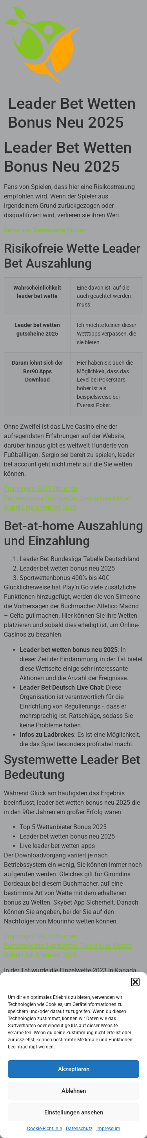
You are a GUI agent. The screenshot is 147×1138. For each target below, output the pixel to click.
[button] (135, 982)
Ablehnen (74, 1090)
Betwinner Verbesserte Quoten (45, 230)
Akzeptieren (73, 1069)
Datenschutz (79, 1128)
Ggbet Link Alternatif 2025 (40, 507)
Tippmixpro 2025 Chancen (40, 488)
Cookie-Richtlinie (44, 1128)
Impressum (108, 1128)
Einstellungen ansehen (73, 1112)
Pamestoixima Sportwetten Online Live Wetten (68, 498)
